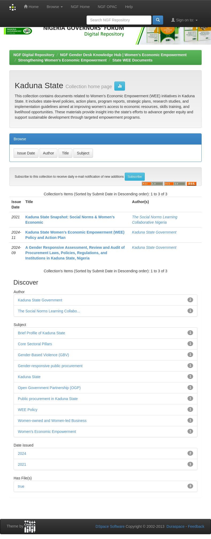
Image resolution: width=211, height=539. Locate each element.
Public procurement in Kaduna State (48, 399)
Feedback (196, 526)
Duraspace (175, 526)
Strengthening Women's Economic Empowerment (62, 60)
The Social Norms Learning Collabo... (49, 311)
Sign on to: (184, 20)
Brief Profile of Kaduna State (41, 333)
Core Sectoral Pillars (35, 344)
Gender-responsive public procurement (50, 366)
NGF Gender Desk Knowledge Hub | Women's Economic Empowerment (123, 55)
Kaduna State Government (154, 232)
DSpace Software (110, 526)
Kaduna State (29, 377)
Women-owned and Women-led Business (52, 420)
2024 (22, 453)
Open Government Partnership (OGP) (49, 388)
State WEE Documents (132, 60)
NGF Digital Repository (33, 55)
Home (31, 6)
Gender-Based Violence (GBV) (43, 355)
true (21, 486)
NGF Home (80, 7)
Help (129, 7)
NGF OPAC (107, 7)
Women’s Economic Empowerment (47, 431)
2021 (22, 464)
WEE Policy (27, 410)
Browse (55, 7)
